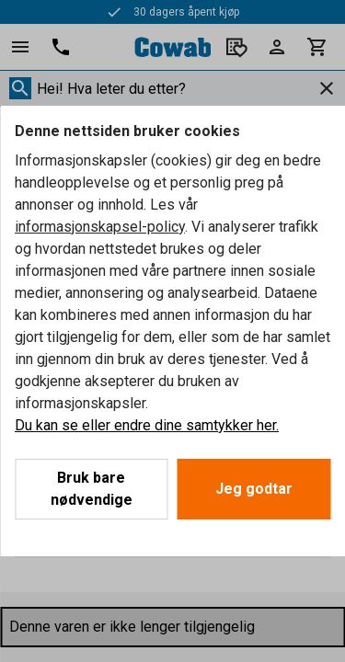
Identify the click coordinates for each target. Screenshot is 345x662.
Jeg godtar (254, 488)
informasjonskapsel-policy (100, 226)
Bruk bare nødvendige (91, 488)
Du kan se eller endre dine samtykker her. (147, 425)
